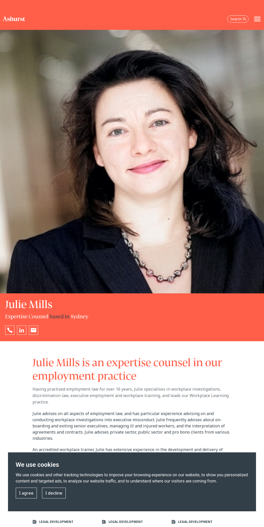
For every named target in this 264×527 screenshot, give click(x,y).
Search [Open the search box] (238, 18)
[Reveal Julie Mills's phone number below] (9, 330)
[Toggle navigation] (257, 19)
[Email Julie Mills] (33, 330)
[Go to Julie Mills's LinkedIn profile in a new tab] (21, 330)
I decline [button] (53, 493)
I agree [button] (26, 493)
